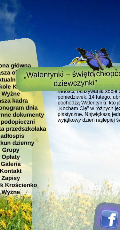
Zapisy (10, 177)
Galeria (10, 163)
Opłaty (11, 156)
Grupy (10, 149)
